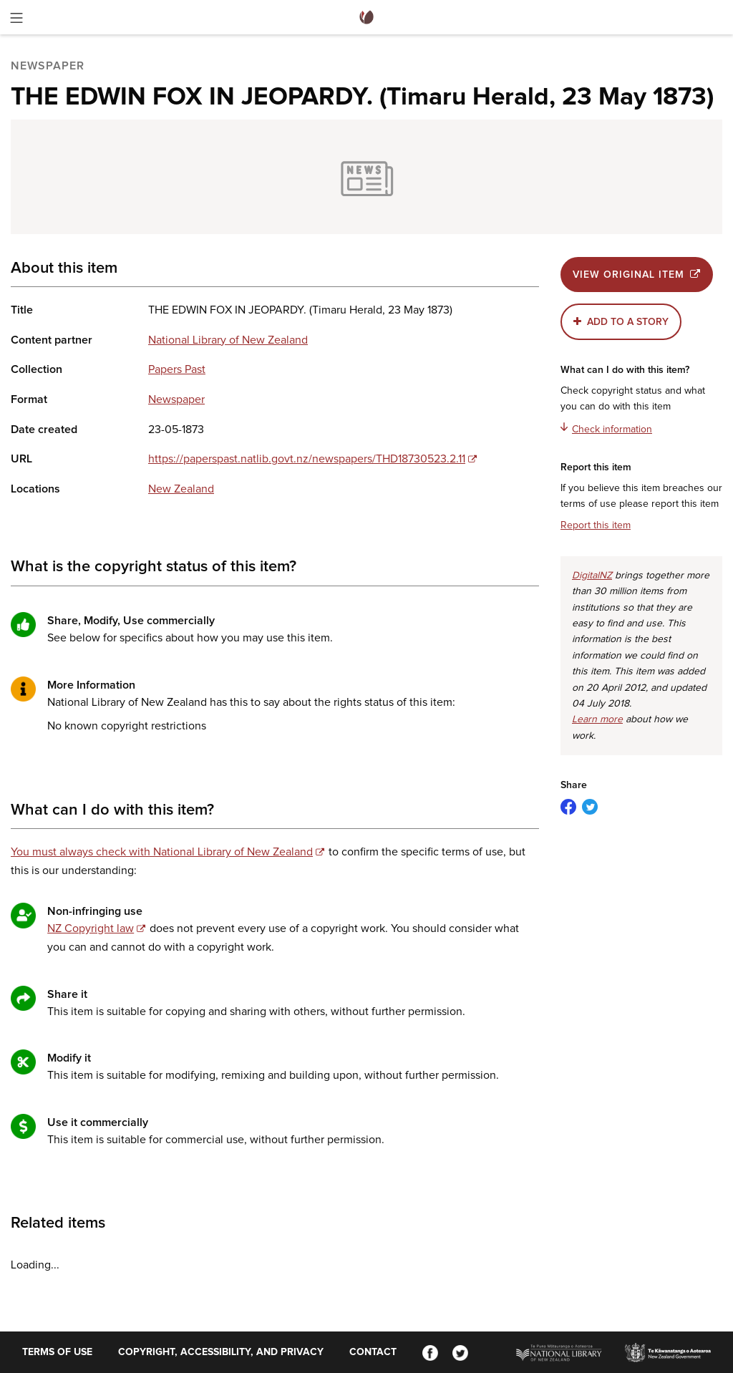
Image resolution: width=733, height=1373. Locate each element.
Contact (373, 1352)
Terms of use (57, 1352)
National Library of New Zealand (228, 340)
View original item (637, 274)
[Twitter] (460, 1352)
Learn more (597, 719)
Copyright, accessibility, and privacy (221, 1352)
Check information (606, 428)
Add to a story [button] (628, 322)
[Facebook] (430, 1352)
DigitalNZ (592, 576)
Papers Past (176, 369)
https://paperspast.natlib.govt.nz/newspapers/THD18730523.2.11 (306, 459)
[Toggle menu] (16, 20)
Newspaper (176, 399)
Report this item (595, 525)
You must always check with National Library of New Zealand (162, 852)
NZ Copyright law (90, 928)
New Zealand (181, 489)
